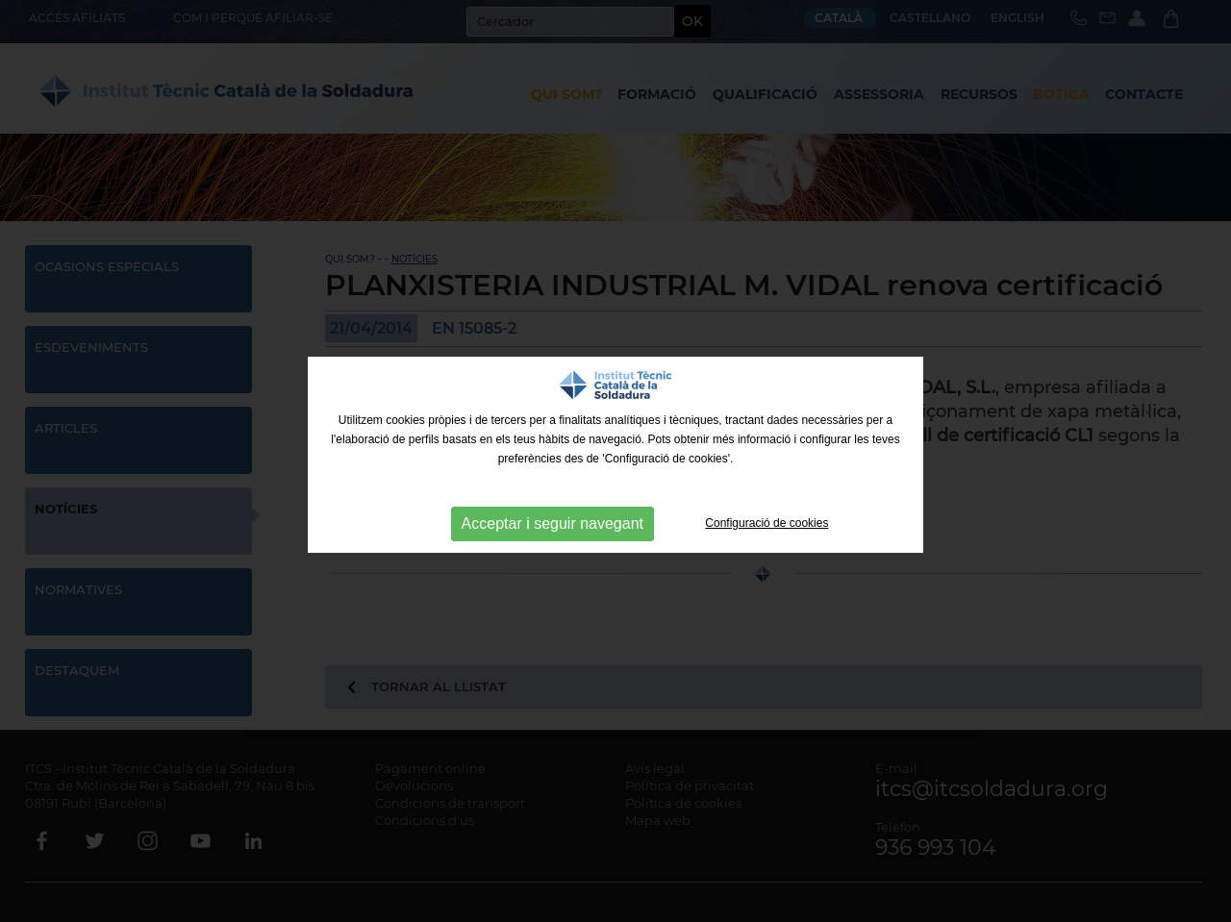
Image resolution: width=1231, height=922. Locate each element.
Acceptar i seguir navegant (552, 523)
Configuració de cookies (766, 523)
